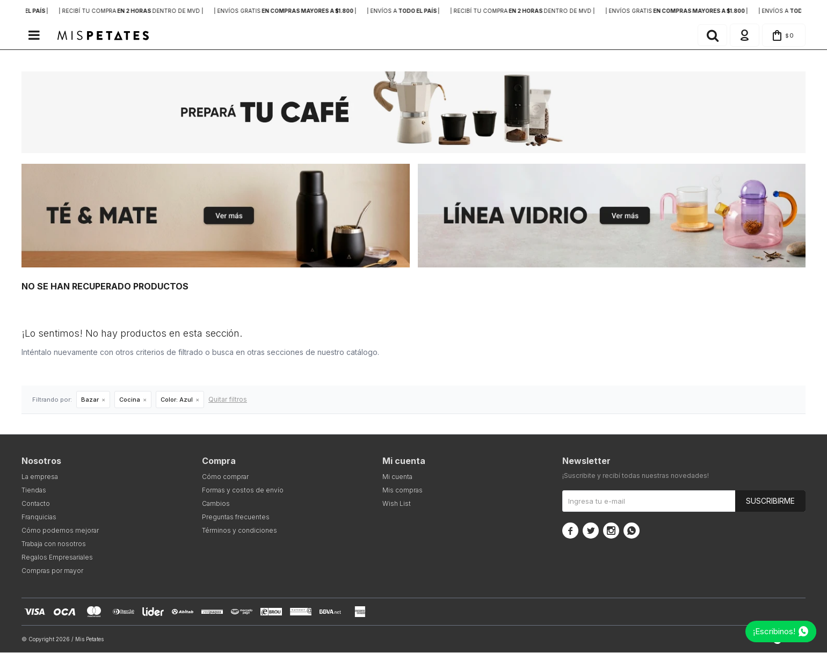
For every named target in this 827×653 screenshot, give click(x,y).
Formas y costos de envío (243, 491)
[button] (711, 35)
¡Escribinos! (774, 631)
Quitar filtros (227, 400)
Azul (177, 400)
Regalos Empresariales (57, 558)
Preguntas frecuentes (236, 517)
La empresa (39, 477)
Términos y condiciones (239, 531)
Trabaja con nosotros (53, 544)
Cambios (216, 504)
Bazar (90, 400)
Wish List (396, 504)
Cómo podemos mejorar (60, 531)
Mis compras (402, 491)
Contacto (35, 504)
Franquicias (38, 517)
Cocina (129, 400)
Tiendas (33, 491)
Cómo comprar (225, 477)
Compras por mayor (52, 571)
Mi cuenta (397, 477)
